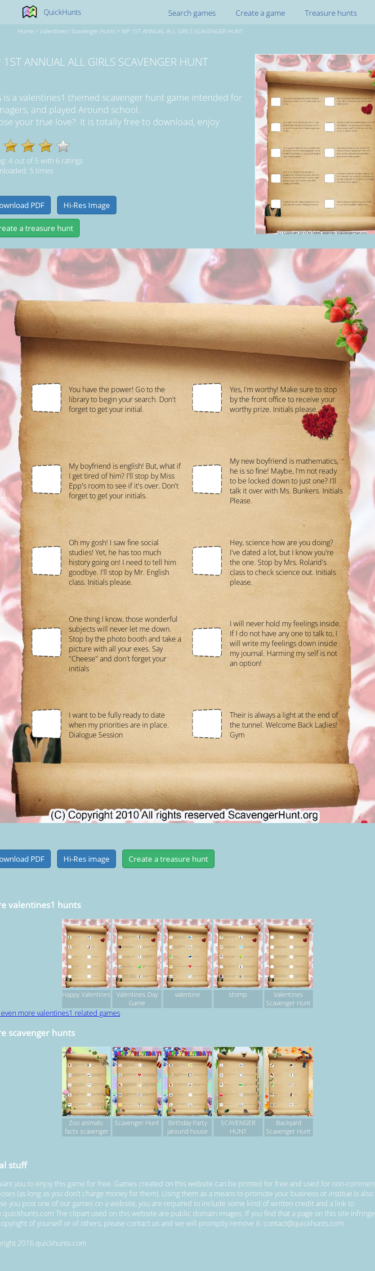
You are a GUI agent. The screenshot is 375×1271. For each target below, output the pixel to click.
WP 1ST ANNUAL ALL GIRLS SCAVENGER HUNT (182, 31)
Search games (192, 13)
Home (26, 31)
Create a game (260, 13)
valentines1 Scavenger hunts (78, 31)
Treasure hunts (331, 13)
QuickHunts (62, 12)
